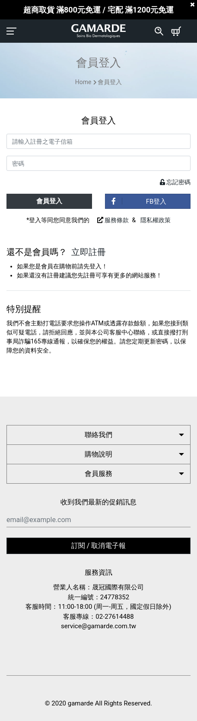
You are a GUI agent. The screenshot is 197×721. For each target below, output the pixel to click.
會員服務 (98, 473)
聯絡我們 (98, 435)
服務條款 (117, 220)
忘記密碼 (175, 182)
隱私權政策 (155, 220)
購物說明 (98, 454)
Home (83, 82)
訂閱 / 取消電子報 (98, 546)
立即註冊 (88, 252)
